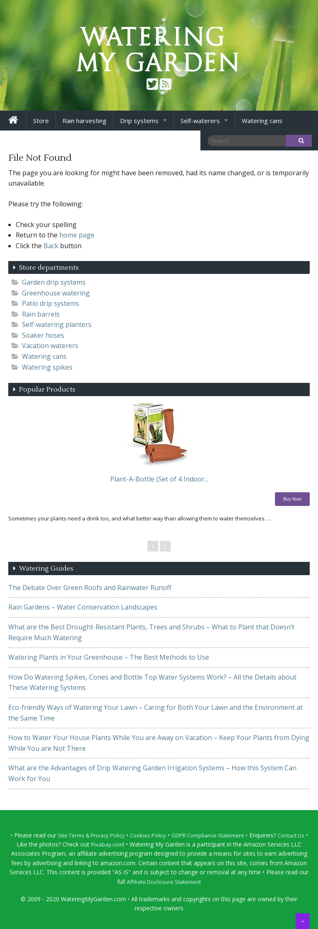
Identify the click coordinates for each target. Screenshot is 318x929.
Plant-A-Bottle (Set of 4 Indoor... (159, 479)
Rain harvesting (84, 120)
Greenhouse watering (56, 293)
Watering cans (262, 120)
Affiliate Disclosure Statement (164, 881)
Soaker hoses (43, 335)
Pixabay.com (107, 844)
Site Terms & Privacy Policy (91, 835)
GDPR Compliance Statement (207, 835)
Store (41, 120)
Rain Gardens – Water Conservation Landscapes (82, 607)
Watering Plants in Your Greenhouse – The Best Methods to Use (108, 657)
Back (50, 245)
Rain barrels (41, 314)
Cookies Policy (148, 835)
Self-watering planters (57, 324)
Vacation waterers (50, 345)
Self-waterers (200, 120)
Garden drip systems (54, 282)
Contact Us (290, 835)
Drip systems (139, 120)
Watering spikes (47, 367)
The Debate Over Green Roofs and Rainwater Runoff (89, 587)
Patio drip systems (50, 303)
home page (76, 235)
